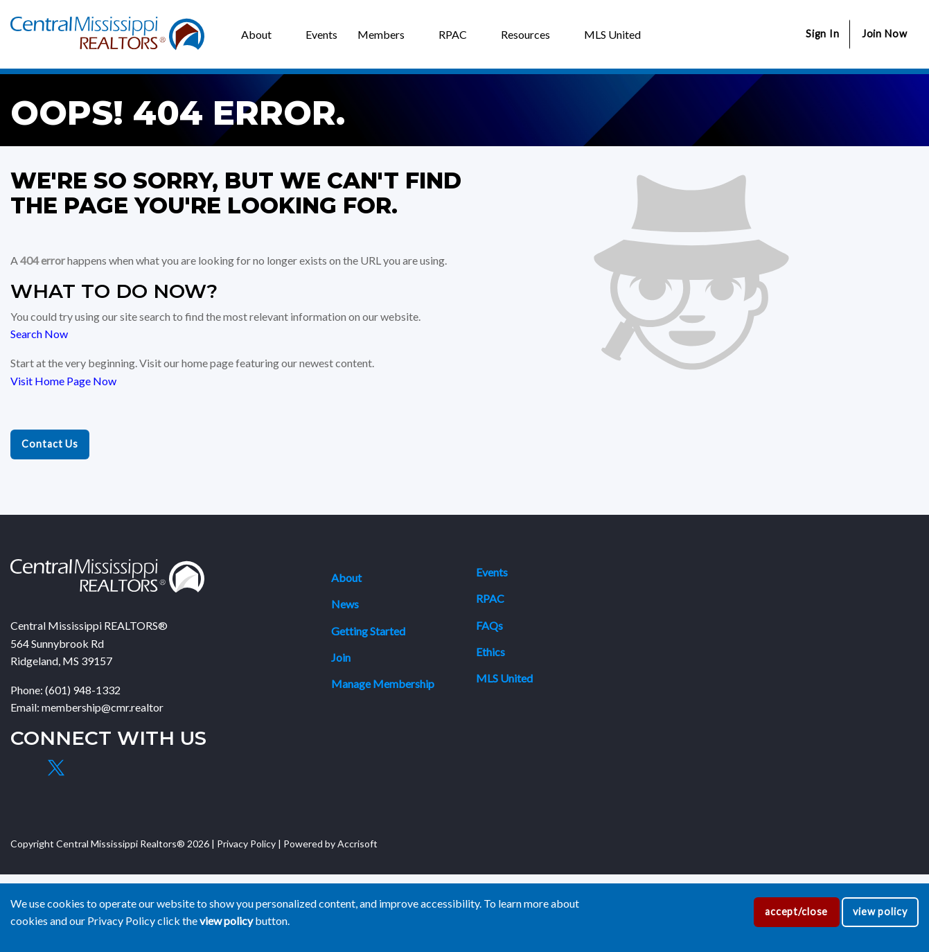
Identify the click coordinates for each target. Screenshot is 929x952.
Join (341, 657)
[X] (55, 768)
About (346, 577)
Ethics (490, 651)
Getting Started (368, 630)
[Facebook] (23, 768)
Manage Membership (382, 683)
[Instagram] (88, 768)
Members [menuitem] (381, 34)
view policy (880, 911)
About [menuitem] (256, 34)
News (345, 603)
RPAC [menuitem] (453, 34)
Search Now (39, 333)
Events (492, 572)
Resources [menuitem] (525, 34)
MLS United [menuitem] (612, 34)
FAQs (489, 625)
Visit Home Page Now (63, 380)
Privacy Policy (246, 843)
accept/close (796, 911)
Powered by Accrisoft (330, 843)
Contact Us (49, 444)
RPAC (490, 598)
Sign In (823, 33)
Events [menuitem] (321, 34)
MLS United (504, 678)
